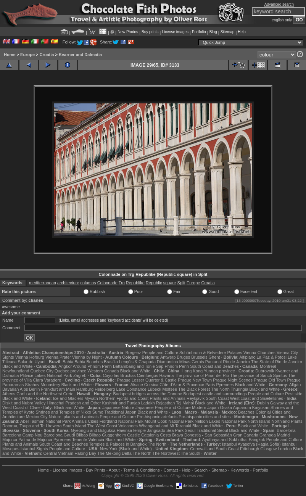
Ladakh (148, 403)
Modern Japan (205, 407)
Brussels (199, 357)
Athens (8, 393)
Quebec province (70, 371)
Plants (297, 421)
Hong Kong (192, 371)
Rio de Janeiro (236, 361)
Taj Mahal (185, 403)
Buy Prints (95, 470)
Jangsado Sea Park (165, 430)
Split (181, 282)
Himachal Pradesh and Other (74, 403)
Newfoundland (15, 371)
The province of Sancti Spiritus (258, 375)
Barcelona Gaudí (59, 435)
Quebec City (41, 371)
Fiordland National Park (121, 421)
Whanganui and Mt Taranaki (165, 426)
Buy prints (150, 32)
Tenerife (79, 439)
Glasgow (268, 448)
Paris (210, 384)
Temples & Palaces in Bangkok (118, 444)
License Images (67, 470)
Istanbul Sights (34, 448)
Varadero (52, 380)
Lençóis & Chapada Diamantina (148, 361)
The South (190, 453)
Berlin (34, 389)
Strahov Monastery (42, 384)
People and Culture (160, 352)
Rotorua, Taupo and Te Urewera (32, 426)
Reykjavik (196, 398)
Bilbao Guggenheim (107, 435)
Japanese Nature (118, 407)
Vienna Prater (58, 357)
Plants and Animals (167, 398)
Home (10, 54)
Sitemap (228, 32)
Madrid (283, 435)
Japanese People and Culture (163, 407)
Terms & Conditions (141, 470)
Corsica (151, 384)
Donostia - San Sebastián (208, 435)
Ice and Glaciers (68, 398)
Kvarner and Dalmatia (80, 54)
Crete (68, 393)
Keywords (239, 470)
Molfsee (170, 389)
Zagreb (80, 375)
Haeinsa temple (131, 430)
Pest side (293, 393)
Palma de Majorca (35, 439)
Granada (267, 435)
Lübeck (154, 389)
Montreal (268, 366)
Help (242, 32)
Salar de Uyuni (31, 361)
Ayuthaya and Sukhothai (225, 439)
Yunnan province (219, 371)
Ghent (214, 357)
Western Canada (103, 371)
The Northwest (166, 453)
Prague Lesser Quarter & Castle (147, 380)
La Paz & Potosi (272, 357)
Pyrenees (225, 384)
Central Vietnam (58, 453)
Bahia (68, 361)
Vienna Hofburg (29, 357)
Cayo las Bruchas (119, 375)
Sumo (97, 412)
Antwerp (168, 357)
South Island (74, 426)
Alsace (136, 384)
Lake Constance (131, 389)
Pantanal (213, 361)
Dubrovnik (264, 371)
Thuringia (239, 389)
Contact (171, 470)
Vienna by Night (86, 357)
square (169, 282)
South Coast (217, 398)
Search (201, 470)
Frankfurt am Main (58, 389)
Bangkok (257, 439)
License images (175, 32)
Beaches (246, 412)
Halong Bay (85, 453)
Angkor (65, 366)
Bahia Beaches (88, 361)
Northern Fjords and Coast (124, 398)
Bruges (183, 357)
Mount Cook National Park (169, 421)
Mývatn (91, 398)
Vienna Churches (259, 352)
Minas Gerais (191, 361)
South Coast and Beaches (214, 366)
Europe (27, 54)
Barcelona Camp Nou (22, 435)
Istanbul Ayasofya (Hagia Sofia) (251, 444)
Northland (280, 421)
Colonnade (107, 282)
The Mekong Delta (114, 453)
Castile (133, 435)
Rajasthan (165, 403)
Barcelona (286, 430)
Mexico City (37, 416)
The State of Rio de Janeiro (276, 361)
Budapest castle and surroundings (215, 393)
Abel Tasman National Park (45, 421)
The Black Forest (194, 389)
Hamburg (84, 389)
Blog (213, 32)
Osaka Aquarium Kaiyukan (244, 407)
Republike (135, 282)
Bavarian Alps (15, 389)
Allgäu (295, 384)
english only (282, 20)
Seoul (190, 430)
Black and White (17, 366)
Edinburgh (249, 448)
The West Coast (102, 426)
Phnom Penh (176, 366)
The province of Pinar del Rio (202, 375)
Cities (93, 421)
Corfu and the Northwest (39, 393)
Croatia (47, 54)
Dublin (263, 403)
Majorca (9, 439)
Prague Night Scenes (233, 380)
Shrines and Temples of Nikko (63, 412)
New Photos (128, 32)
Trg (122, 282)
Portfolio (199, 32)
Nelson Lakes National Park (220, 421)
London (285, 448)
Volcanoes (128, 426)
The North (220, 389)
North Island (259, 421)
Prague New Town (195, 380)
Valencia (96, 439)
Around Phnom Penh (92, 366)
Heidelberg (105, 389)
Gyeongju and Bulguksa (93, 430)
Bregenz (133, 352)
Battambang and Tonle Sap (138, 366)
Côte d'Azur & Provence (181, 384)
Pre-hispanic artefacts (157, 416)
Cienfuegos (147, 375)
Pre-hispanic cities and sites (204, 416)
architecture (68, 282)
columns (88, 282)
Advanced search (279, 4)
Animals (79, 421)
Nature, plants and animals (74, 416)
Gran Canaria (245, 435)
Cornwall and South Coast (214, 448)
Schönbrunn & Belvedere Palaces (210, 352)
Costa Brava (171, 435)
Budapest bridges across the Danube (147, 393)
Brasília (111, 361)
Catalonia (150, 435)
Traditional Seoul (212, 430)
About (114, 470)
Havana (166, 375)
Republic (154, 282)
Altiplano (247, 357)
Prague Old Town (270, 380)
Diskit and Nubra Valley (24, 403)
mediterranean (42, 282)
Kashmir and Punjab (121, 403)
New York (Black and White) (126, 448)
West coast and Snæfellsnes (256, 398)
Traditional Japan (120, 412)
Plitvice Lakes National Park (46, 375)
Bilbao (82, 435)
